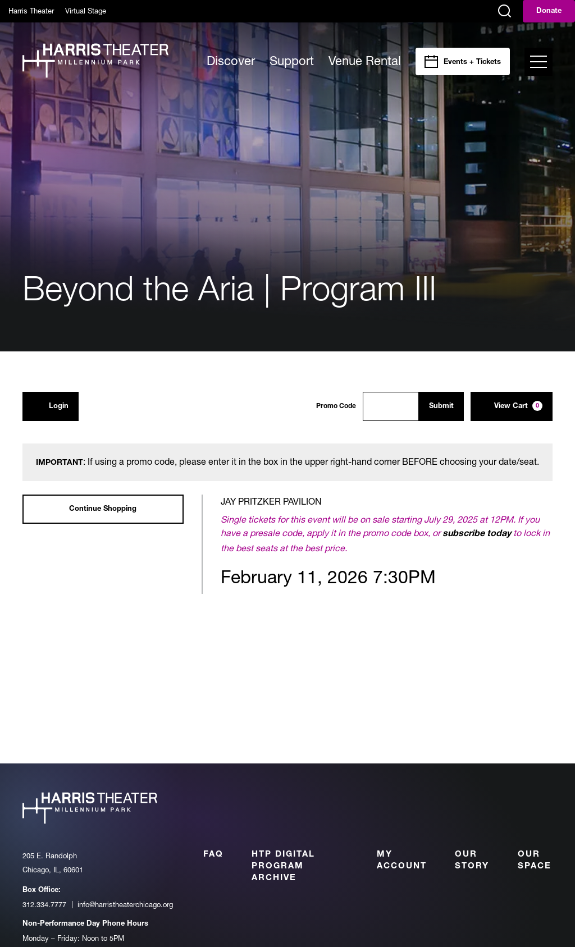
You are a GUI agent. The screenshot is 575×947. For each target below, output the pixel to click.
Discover (231, 60)
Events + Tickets (472, 62)
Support (292, 60)
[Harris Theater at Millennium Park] (95, 61)
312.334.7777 (44, 904)
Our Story (472, 860)
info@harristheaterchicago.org (125, 904)
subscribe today (476, 534)
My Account (402, 860)
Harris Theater (31, 10)
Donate (549, 11)
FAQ (213, 854)
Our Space (534, 860)
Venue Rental (364, 60)
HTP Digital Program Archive (283, 866)
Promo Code (336, 406)
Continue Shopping (102, 509)
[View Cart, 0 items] (512, 406)
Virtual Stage (85, 10)
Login (51, 406)
